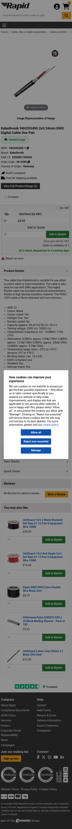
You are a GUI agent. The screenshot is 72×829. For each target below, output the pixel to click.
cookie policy (50, 424)
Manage (36, 450)
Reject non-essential (36, 441)
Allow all (36, 432)
